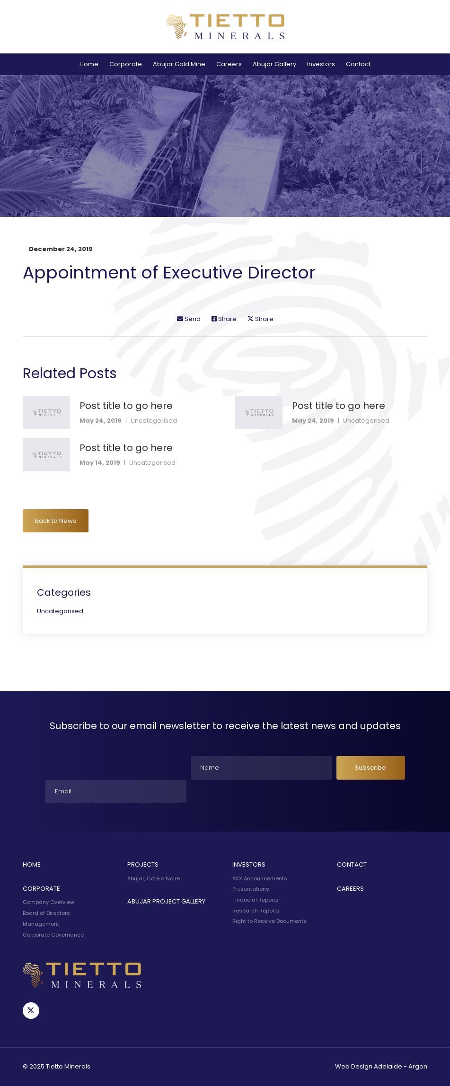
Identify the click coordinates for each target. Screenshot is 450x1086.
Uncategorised (154, 420)
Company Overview (48, 902)
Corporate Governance (53, 934)
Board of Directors (46, 913)
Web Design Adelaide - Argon (381, 1066)
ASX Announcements (259, 878)
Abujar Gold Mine (179, 64)
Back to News (55, 520)
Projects (143, 864)
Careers (229, 64)
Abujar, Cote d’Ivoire (153, 878)
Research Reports (256, 910)
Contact (358, 64)
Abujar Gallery (274, 64)
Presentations (250, 889)
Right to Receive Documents (269, 921)
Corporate (125, 64)
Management (41, 924)
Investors (321, 64)
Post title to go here (126, 405)
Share (224, 319)
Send (189, 319)
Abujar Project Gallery (166, 901)
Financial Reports (255, 900)
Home (88, 64)
